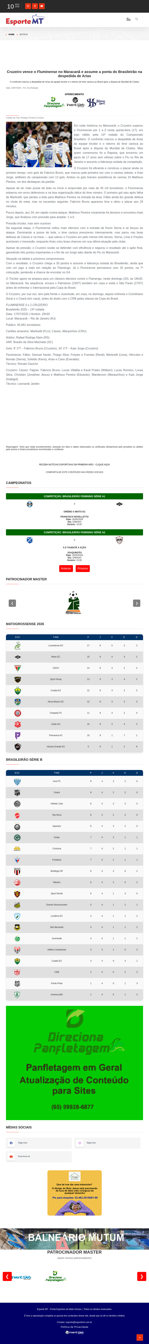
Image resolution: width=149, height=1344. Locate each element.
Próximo (82, 568)
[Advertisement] (74, 61)
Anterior (66, 568)
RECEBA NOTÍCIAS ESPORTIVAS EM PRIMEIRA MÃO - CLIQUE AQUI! (74, 464)
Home (11, 34)
